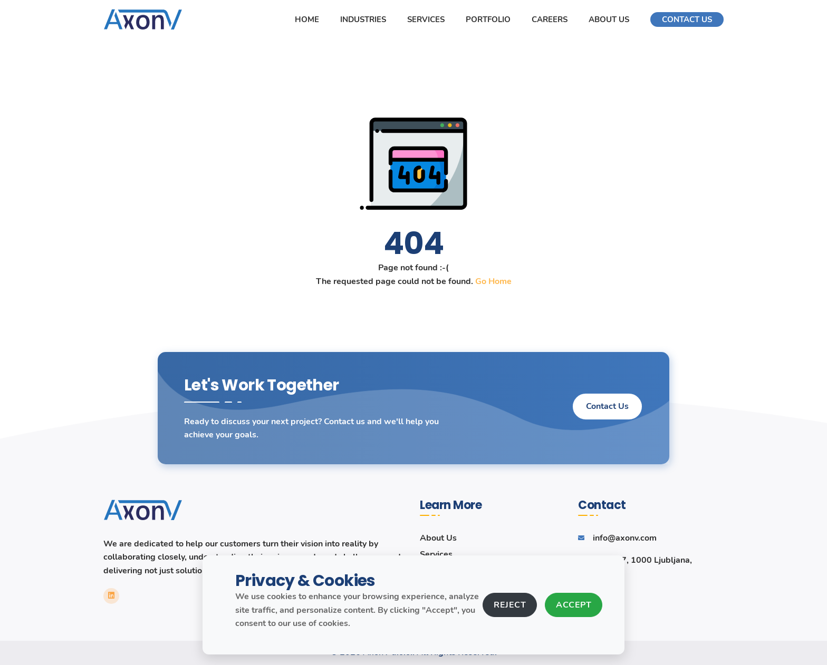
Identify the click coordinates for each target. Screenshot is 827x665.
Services (426, 19)
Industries (363, 19)
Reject (510, 605)
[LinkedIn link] (111, 596)
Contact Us (687, 19)
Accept (573, 605)
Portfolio (488, 19)
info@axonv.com (625, 538)
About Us (609, 19)
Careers (550, 19)
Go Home (493, 281)
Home (307, 19)
